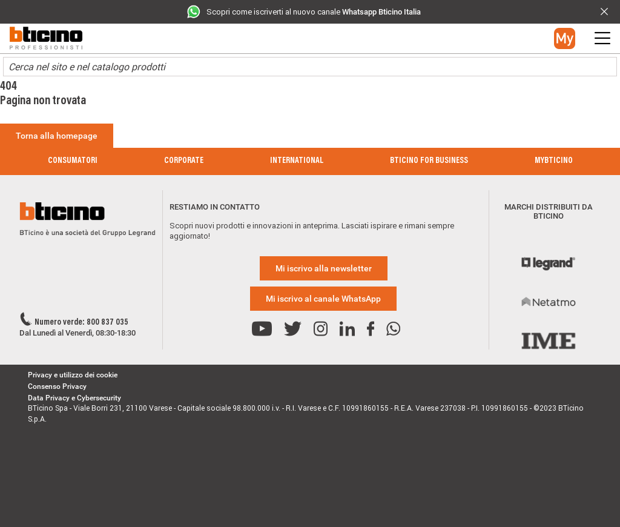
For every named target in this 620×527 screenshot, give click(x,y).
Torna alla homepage (56, 136)
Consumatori (72, 161)
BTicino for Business (429, 161)
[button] (564, 38)
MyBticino (554, 161)
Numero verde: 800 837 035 (81, 323)
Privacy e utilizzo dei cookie (72, 375)
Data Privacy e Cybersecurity (74, 398)
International (296, 161)
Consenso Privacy (57, 386)
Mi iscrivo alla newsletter (323, 268)
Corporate (183, 161)
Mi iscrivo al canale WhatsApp (323, 298)
